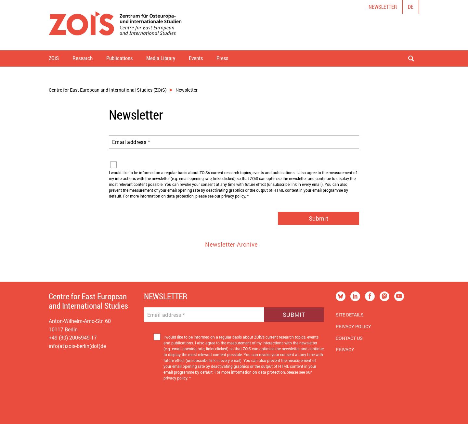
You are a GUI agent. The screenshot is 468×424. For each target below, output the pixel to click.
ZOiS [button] (54, 58)
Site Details (350, 315)
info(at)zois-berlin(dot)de (77, 345)
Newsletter (383, 6)
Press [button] (222, 58)
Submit (318, 218)
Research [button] (82, 58)
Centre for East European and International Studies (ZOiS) (108, 90)
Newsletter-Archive (231, 244)
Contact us (349, 338)
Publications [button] (119, 58)
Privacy (345, 349)
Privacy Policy (353, 326)
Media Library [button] (160, 58)
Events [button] (196, 58)
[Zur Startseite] (115, 25)
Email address (131, 142)
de (410, 6)
